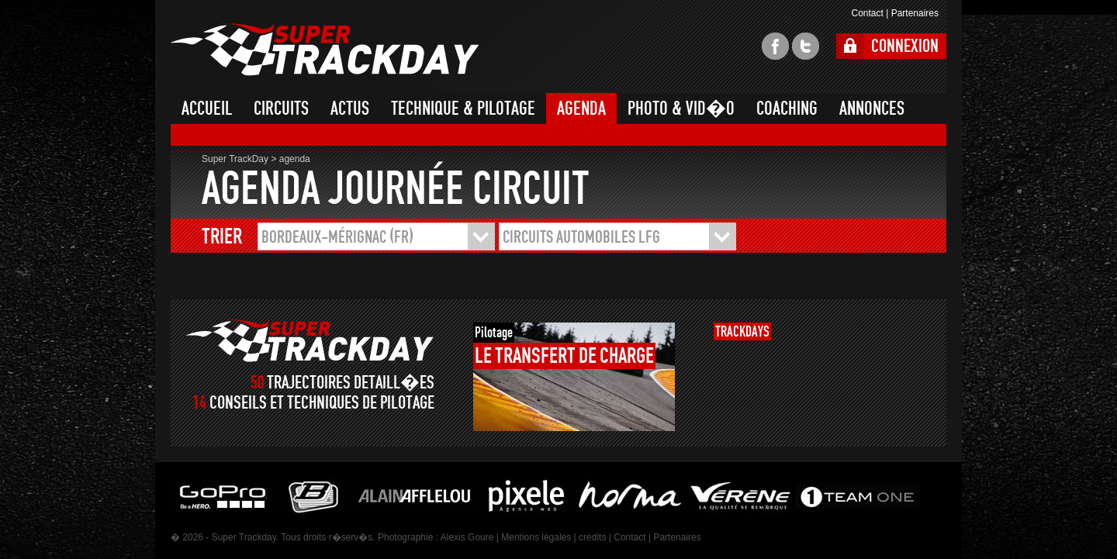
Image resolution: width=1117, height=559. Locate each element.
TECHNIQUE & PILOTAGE (463, 108)
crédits (592, 537)
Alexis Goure (467, 537)
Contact (867, 13)
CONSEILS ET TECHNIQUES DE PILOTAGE (321, 402)
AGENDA (581, 108)
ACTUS (349, 108)
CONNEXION (905, 46)
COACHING (787, 108)
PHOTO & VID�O (681, 108)
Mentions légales (536, 537)
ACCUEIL (207, 108)
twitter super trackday (805, 46)
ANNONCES (871, 108)
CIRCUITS (281, 108)
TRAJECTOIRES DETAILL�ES (350, 382)
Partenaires (915, 13)
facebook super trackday (775, 46)
